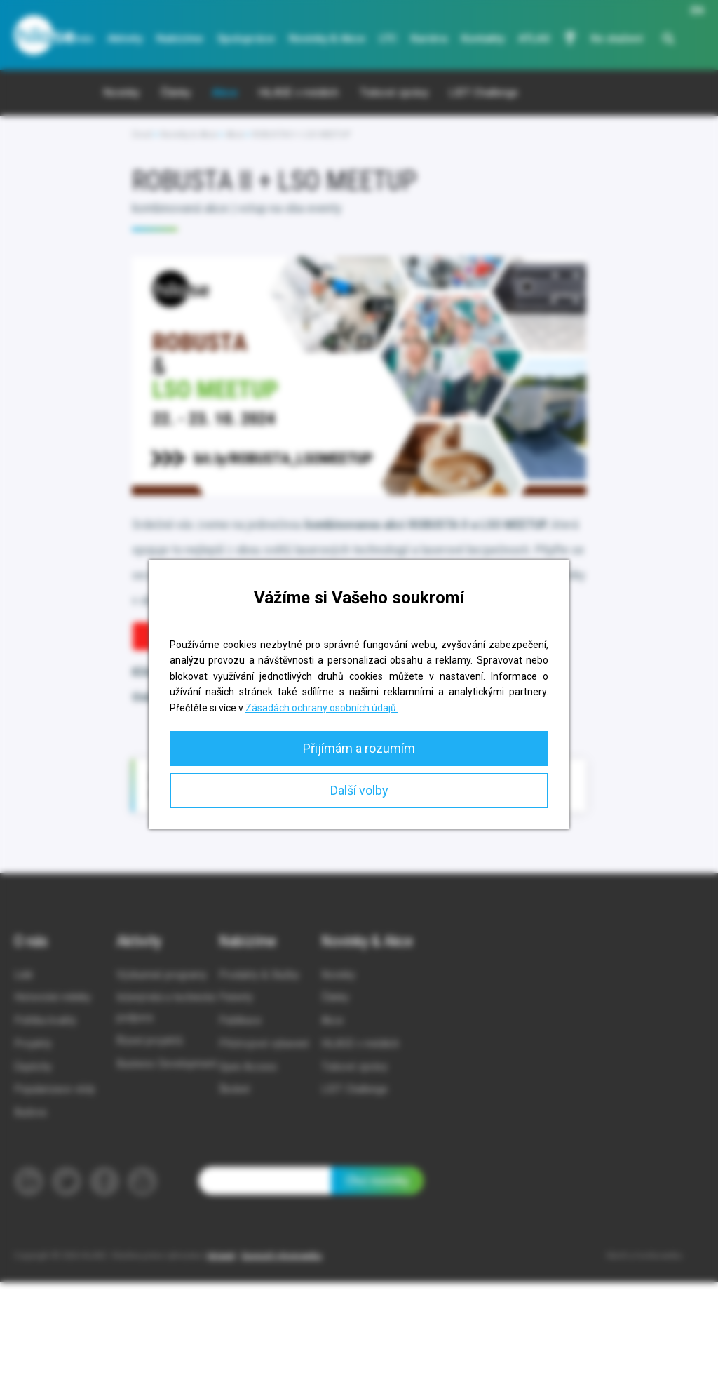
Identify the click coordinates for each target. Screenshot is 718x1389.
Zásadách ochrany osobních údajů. (321, 707)
